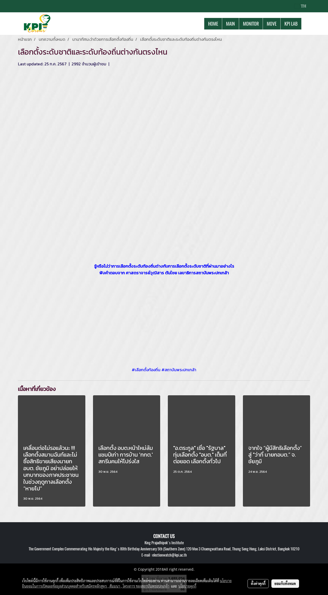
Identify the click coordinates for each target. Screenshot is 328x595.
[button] (306, 24)
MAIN (230, 24)
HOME (213, 24)
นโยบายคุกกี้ (187, 586)
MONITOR (251, 24)
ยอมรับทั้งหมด (285, 583)
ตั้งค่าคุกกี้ (258, 583)
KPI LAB (291, 24)
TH (300, 6)
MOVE (271, 24)
